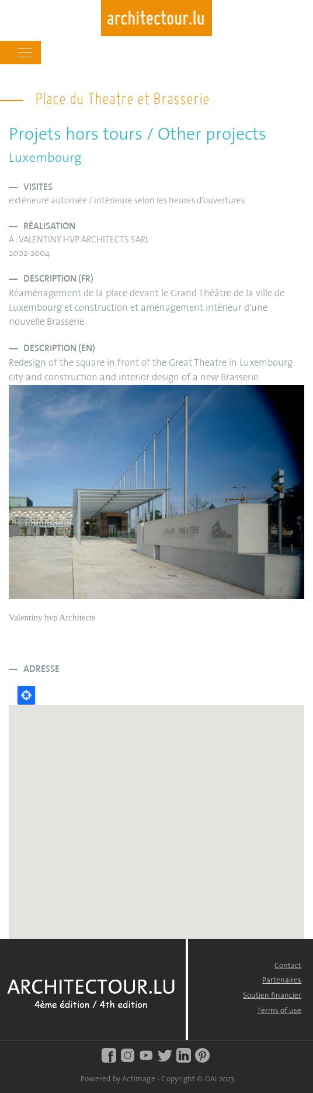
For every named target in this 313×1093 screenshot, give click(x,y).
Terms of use (279, 1011)
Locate (26, 695)
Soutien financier (272, 996)
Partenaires (281, 980)
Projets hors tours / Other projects (137, 135)
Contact (287, 966)
